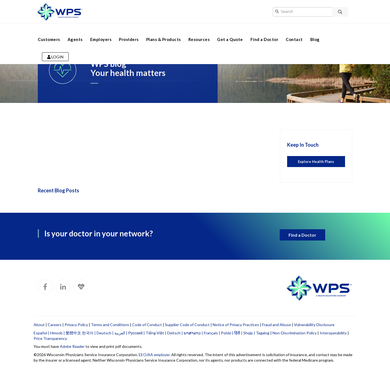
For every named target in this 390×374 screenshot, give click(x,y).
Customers (49, 32)
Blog (315, 32)
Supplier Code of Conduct (187, 324)
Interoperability (333, 333)
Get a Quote (230, 32)
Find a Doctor (264, 32)
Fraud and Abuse (276, 324)
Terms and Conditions (110, 324)
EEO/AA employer (154, 354)
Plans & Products (163, 32)
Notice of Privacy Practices (236, 324)
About (39, 324)
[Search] (308, 12)
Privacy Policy (76, 324)
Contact (294, 32)
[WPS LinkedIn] (63, 286)
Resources (199, 32)
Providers (129, 32)
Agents (75, 32)
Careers (55, 324)
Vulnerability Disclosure (314, 324)
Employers (101, 32)
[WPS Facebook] (45, 286)
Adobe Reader (72, 346)
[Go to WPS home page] (60, 11)
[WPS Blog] (81, 286)
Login (55, 50)
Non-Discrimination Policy (295, 333)
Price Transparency (50, 338)
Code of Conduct (147, 324)
